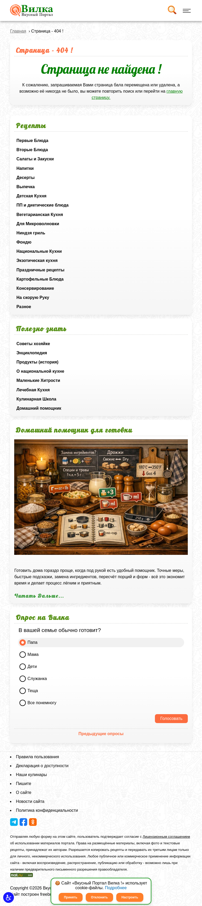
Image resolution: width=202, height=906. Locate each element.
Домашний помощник (38, 408)
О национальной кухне (40, 371)
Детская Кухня (31, 196)
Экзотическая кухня (37, 260)
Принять (70, 897)
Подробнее (116, 888)
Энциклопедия (31, 353)
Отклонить (99, 897)
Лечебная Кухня (33, 390)
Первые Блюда (32, 140)
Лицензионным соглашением (166, 837)
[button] (8, 897)
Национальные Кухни (39, 251)
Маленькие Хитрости (38, 380)
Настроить (130, 897)
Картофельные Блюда (39, 279)
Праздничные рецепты (40, 270)
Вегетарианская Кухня (39, 214)
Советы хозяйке (33, 343)
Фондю (23, 242)
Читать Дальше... (39, 596)
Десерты (25, 177)
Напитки (25, 168)
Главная (18, 31)
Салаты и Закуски (35, 159)
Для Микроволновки (37, 224)
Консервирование (35, 288)
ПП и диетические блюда (42, 205)
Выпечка (25, 187)
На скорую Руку (32, 297)
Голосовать (171, 718)
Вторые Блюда (32, 150)
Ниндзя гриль (30, 233)
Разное (23, 306)
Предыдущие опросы (100, 733)
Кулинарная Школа (36, 399)
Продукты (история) (37, 362)
